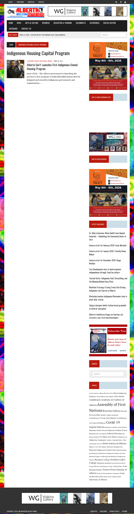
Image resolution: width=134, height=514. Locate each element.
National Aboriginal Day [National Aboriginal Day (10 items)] (115, 447)
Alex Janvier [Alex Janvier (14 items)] (119, 396)
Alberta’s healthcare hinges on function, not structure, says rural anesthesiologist (106, 316)
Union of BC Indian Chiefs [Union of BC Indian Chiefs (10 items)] (112, 477)
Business (46, 22)
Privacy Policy (114, 511)
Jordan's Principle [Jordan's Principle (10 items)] (112, 440)
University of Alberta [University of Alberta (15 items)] (98, 480)
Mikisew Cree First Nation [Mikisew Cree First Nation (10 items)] (97, 447)
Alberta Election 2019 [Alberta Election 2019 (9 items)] (105, 393)
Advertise (31, 2)
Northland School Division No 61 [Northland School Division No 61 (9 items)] (115, 463)
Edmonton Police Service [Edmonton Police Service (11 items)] (98, 431)
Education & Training (63, 22)
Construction (33, 61)
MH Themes (33, 511)
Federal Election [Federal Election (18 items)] (114, 433)
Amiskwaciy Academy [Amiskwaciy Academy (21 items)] (99, 400)
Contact (41, 2)
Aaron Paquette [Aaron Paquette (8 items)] (93, 393)
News (19, 22)
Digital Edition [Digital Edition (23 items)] (96, 427)
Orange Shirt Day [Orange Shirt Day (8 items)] (94, 467)
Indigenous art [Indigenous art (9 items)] (122, 437)
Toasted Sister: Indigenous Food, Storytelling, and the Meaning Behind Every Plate (108, 280)
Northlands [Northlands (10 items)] (100, 463)
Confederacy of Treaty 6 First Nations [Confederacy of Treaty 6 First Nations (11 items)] (102, 418)
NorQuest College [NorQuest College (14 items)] (102, 460)
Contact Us (26, 28)
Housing (43, 61)
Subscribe (20, 2)
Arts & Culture (31, 22)
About (11, 2)
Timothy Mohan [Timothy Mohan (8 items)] (117, 467)
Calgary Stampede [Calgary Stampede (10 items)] (112, 415)
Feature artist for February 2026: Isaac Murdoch (107, 245)
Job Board (13, 28)
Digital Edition (109, 22)
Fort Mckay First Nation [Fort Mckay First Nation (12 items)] (108, 437)
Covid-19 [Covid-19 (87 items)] (113, 422)
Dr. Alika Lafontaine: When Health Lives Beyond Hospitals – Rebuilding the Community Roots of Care (107, 236)
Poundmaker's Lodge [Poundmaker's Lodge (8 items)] (106, 467)
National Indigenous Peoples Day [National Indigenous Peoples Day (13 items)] (102, 450)
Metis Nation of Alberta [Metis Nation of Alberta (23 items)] (114, 443)
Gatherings (94, 22)
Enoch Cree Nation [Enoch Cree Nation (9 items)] (100, 434)
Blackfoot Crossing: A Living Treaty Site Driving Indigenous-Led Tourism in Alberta (107, 289)
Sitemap (124, 511)
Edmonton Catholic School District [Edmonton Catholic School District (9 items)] (116, 427)
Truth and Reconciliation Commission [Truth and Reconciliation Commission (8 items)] (108, 473)
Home (11, 22)
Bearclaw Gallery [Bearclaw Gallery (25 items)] (111, 410)
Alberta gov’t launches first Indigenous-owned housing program (52, 66)
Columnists (81, 22)
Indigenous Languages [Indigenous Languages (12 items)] (97, 440)
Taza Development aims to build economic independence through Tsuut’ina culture (105, 271)
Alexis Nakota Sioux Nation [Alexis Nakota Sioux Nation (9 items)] (105, 397)
